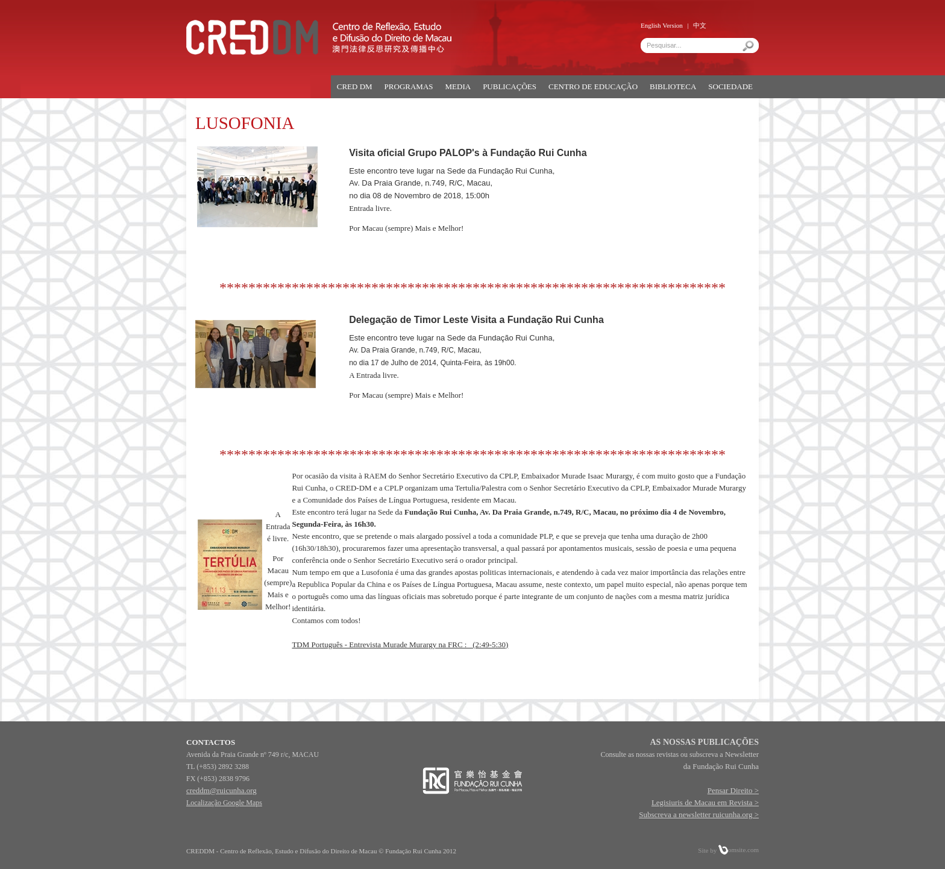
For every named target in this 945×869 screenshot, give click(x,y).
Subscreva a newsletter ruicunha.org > (699, 814)
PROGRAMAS (409, 86)
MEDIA (458, 86)
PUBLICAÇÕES (509, 86)
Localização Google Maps (224, 802)
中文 (699, 25)
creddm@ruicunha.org (221, 790)
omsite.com (738, 849)
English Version (662, 25)
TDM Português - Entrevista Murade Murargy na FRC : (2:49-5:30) (400, 644)
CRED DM (354, 86)
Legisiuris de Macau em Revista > (705, 802)
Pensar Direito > (733, 790)
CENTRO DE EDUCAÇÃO (593, 86)
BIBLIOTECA (673, 86)
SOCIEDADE (730, 86)
